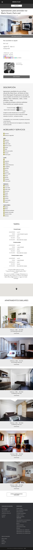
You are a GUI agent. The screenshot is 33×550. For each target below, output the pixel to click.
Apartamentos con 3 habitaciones (23, 533)
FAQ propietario (19, 511)
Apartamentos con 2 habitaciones (23, 531)
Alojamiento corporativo (21, 521)
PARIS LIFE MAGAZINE (6, 536)
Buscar (16, 5)
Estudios (18, 528)
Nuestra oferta (19, 508)
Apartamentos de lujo (20, 526)
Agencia (3, 516)
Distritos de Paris (20, 525)
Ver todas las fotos (16, 36)
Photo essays (4, 538)
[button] (31, 24)
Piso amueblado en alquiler (22, 510)
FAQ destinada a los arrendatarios (23, 520)
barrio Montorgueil (8, 95)
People (3, 540)
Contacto (4, 515)
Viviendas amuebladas (21, 513)
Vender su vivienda (20, 516)
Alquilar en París (19, 515)
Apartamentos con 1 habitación (22, 530)
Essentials (4, 541)
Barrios (17, 523)
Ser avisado (16, 76)
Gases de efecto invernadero (10, 110)
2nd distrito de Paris (23, 93)
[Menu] (3, 2)
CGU (25, 548)
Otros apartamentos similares (17, 494)
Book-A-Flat (17, 1)
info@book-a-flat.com (6, 513)
